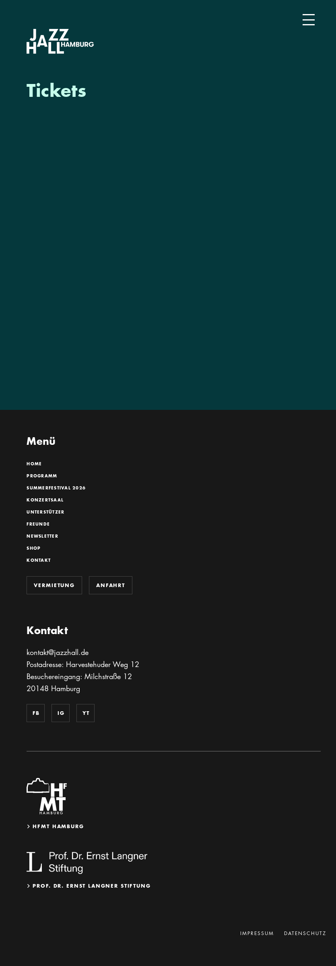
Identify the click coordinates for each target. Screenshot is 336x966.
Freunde (38, 524)
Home (34, 464)
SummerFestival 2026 (56, 488)
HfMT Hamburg (58, 826)
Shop (33, 548)
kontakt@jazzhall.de (58, 652)
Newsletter (42, 536)
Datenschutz (305, 933)
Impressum (257, 933)
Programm (41, 476)
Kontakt (38, 560)
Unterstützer (45, 512)
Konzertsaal (44, 500)
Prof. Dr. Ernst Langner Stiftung (91, 886)
